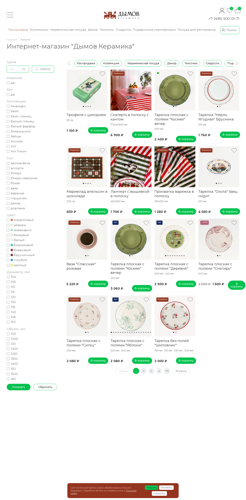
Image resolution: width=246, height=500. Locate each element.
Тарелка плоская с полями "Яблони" (127, 343)
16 (145, 332)
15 (143, 332)
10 (132, 332)
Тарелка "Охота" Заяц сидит (218, 193)
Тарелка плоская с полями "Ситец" (83, 343)
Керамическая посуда (143, 63)
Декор (172, 63)
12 (136, 332)
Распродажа (86, 63)
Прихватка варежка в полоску (174, 193)
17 (148, 332)
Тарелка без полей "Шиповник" (171, 343)
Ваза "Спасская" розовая (81, 266)
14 (141, 332)
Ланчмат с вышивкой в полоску (130, 193)
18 (150, 332)
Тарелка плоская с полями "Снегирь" (215, 266)
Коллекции (111, 63)
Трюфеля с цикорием (86, 115)
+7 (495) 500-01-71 (224, 18)
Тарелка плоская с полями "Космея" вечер (171, 119)
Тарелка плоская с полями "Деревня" (171, 266)
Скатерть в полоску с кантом (130, 117)
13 (139, 332)
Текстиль (191, 63)
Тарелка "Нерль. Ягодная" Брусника (216, 117)
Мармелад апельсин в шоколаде (87, 193)
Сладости (212, 63)
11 (134, 332)
